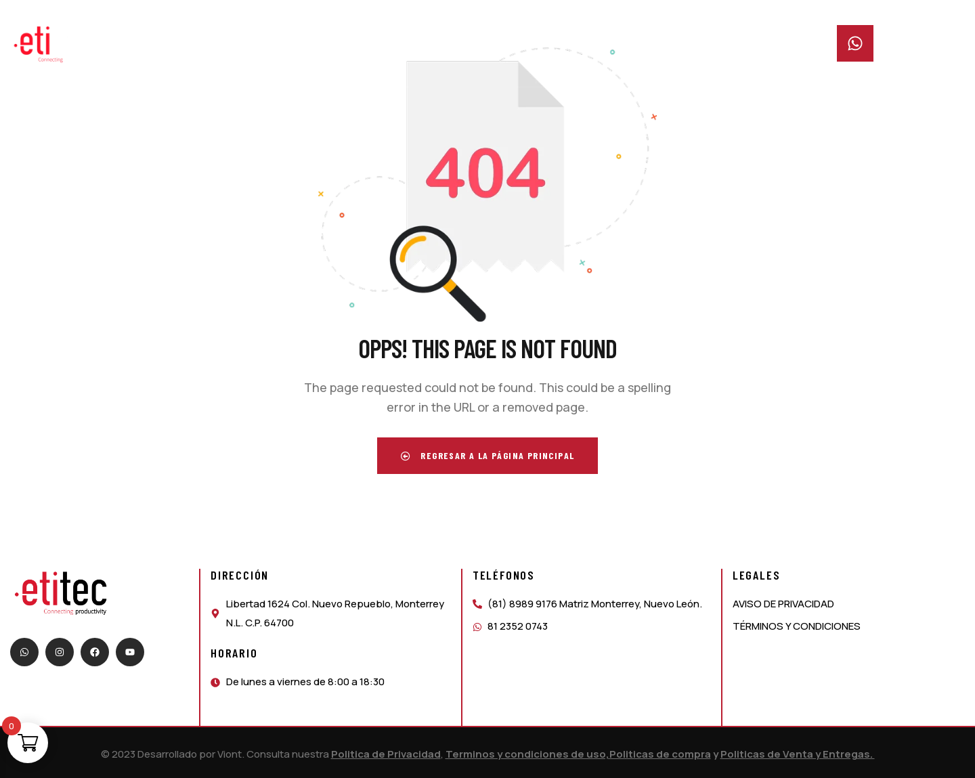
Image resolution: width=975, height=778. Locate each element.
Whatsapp (909, 33)
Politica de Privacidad (386, 754)
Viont (229, 754)
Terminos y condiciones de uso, (527, 754)
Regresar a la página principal (488, 455)
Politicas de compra (660, 754)
